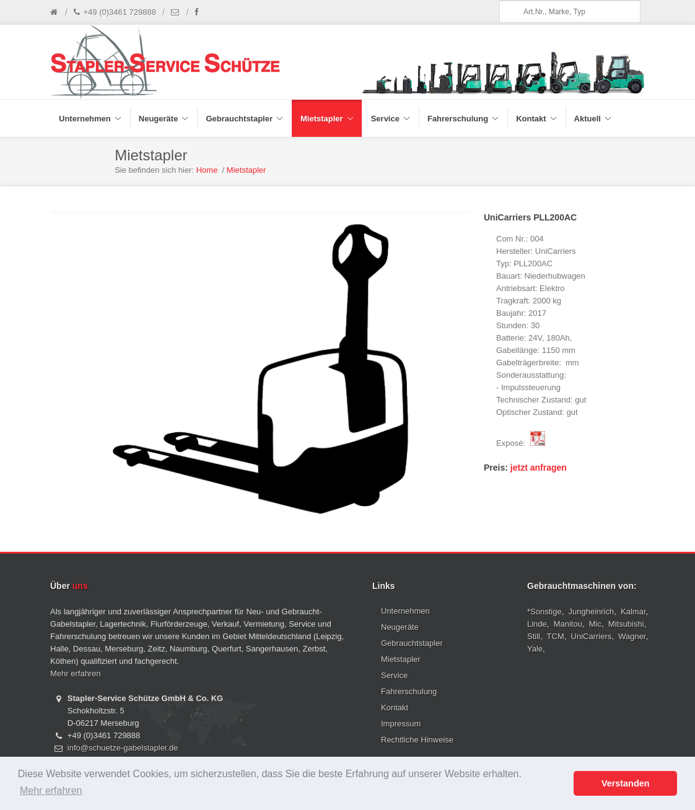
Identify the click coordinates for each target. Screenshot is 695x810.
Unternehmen (405, 611)
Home (207, 170)
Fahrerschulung (409, 691)
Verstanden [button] (625, 783)
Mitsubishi (626, 624)
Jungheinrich (591, 611)
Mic (595, 624)
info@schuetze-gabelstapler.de (123, 747)
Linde (537, 624)
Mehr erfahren (75, 673)
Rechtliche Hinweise (417, 739)
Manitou (568, 624)
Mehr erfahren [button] (51, 790)
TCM (555, 636)
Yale (535, 648)
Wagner (631, 636)
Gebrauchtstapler (412, 643)
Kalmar (633, 611)
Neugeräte (400, 627)
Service (394, 675)
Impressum (401, 723)
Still (533, 636)
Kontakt (394, 707)
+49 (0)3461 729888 (115, 12)
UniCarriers (591, 636)
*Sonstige (544, 611)
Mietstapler (246, 170)
